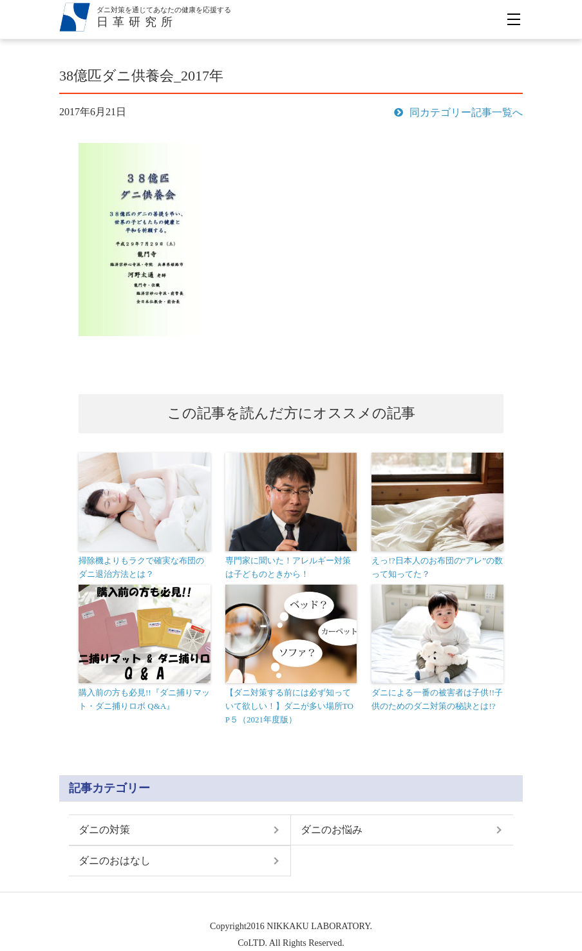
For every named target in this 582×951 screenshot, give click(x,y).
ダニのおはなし (115, 860)
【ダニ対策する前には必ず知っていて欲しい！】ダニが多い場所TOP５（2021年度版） (289, 706)
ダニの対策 (104, 829)
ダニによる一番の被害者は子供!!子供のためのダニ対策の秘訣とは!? (437, 699)
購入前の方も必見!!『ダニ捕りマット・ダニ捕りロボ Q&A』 (144, 699)
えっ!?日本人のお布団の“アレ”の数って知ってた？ (437, 567)
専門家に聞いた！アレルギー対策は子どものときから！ (288, 567)
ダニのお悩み (331, 829)
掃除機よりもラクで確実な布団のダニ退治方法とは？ (141, 567)
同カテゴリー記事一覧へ (458, 112)
